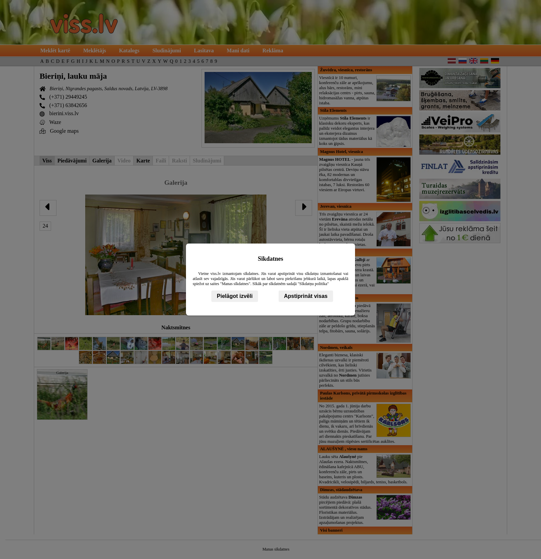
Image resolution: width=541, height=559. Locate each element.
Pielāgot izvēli (235, 296)
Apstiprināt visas (306, 296)
